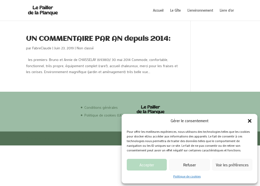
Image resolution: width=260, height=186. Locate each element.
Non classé (85, 47)
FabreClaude (41, 47)
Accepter (146, 164)
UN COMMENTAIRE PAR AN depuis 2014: (98, 39)
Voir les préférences (232, 164)
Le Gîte (175, 11)
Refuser (189, 164)
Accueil (158, 11)
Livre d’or (227, 11)
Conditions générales (101, 107)
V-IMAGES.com (85, 138)
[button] (249, 120)
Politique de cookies (187, 176)
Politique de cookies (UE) (103, 115)
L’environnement (200, 11)
